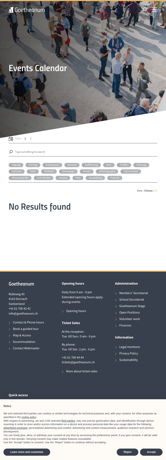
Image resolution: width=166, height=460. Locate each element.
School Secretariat (131, 300)
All (156, 190)
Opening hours (76, 311)
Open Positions (129, 312)
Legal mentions (129, 347)
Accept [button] (151, 452)
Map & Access (22, 335)
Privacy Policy (128, 353)
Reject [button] (127, 452)
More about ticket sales (81, 371)
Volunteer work (129, 319)
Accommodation (24, 342)
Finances (125, 325)
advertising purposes (15, 427)
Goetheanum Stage (132, 306)
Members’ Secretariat (133, 293)
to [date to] (31, 138)
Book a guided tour (26, 329)
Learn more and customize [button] (26, 452)
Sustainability (128, 360)
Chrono (148, 190)
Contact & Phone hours (28, 322)
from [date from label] (18, 138)
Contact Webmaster (26, 348)
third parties (68, 420)
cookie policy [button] (28, 417)
